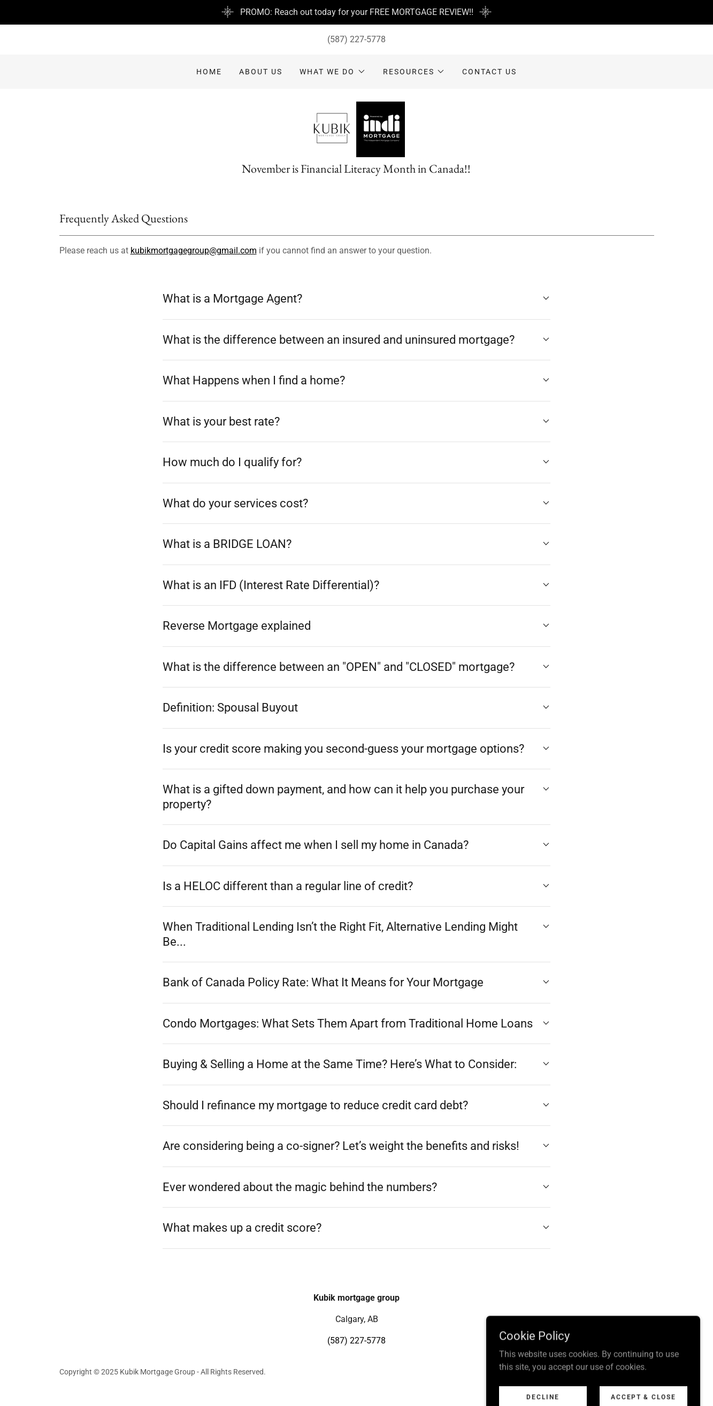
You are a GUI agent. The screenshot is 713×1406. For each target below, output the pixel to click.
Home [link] (209, 71)
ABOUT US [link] (260, 71)
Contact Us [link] (489, 71)
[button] (332, 71)
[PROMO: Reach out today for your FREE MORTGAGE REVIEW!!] (356, 12)
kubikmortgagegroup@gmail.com (194, 250)
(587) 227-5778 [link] (356, 39)
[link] (356, 128)
